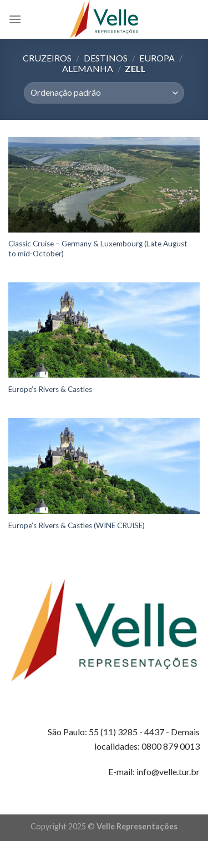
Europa (157, 58)
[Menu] (15, 19)
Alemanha (87, 68)
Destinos (106, 58)
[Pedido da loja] (104, 93)
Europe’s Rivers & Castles (50, 389)
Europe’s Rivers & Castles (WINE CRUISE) (76, 525)
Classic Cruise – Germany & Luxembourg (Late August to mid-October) (97, 248)
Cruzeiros (47, 58)
